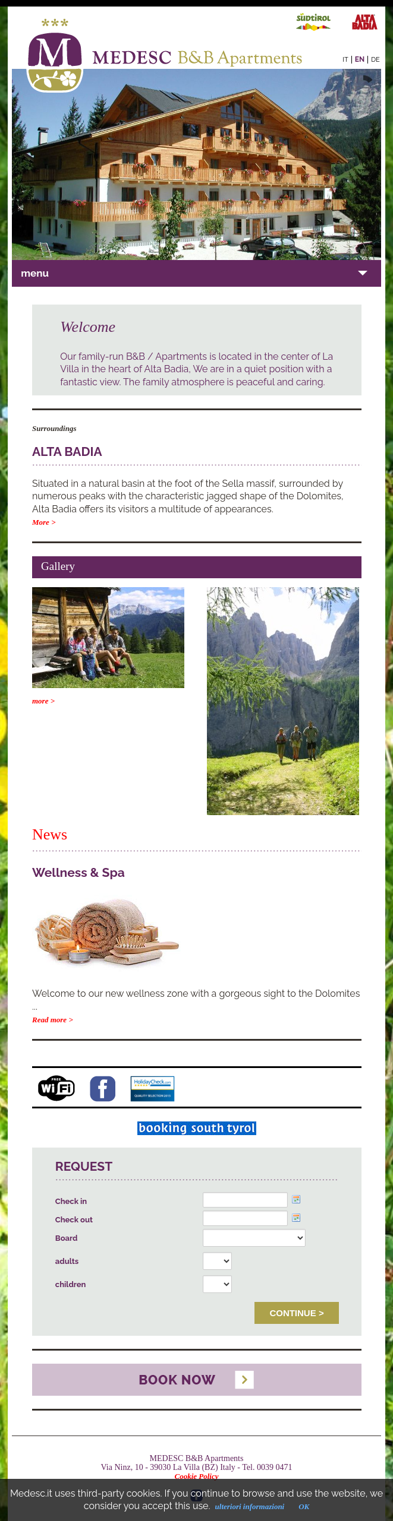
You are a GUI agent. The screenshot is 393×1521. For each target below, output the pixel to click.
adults (66, 1261)
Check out (74, 1219)
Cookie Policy (196, 1476)
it (345, 60)
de (375, 60)
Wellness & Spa (78, 872)
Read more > (52, 1019)
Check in (71, 1201)
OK (303, 1506)
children (70, 1284)
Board (66, 1238)
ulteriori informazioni (250, 1506)
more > (43, 700)
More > (44, 522)
